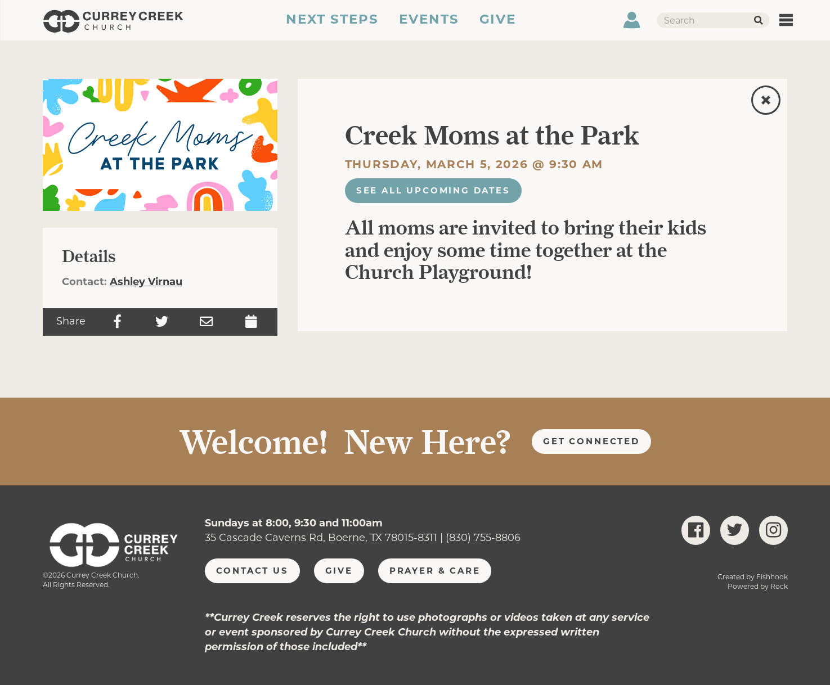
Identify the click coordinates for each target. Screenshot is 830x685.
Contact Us (252, 570)
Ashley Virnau (146, 282)
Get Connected (591, 441)
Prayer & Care (435, 570)
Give (498, 24)
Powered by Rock (758, 586)
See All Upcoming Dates (433, 190)
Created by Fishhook (752, 577)
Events (429, 24)
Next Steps (331, 24)
